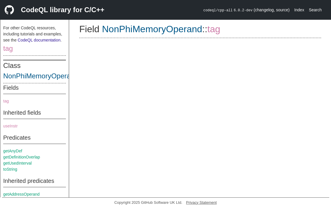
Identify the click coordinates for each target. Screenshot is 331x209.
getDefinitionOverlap (21, 157)
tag (8, 48)
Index (299, 10)
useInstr (10, 126)
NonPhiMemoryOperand (40, 76)
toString (10, 169)
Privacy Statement (201, 202)
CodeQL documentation (39, 40)
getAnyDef (12, 151)
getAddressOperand (21, 194)
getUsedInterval (17, 163)
